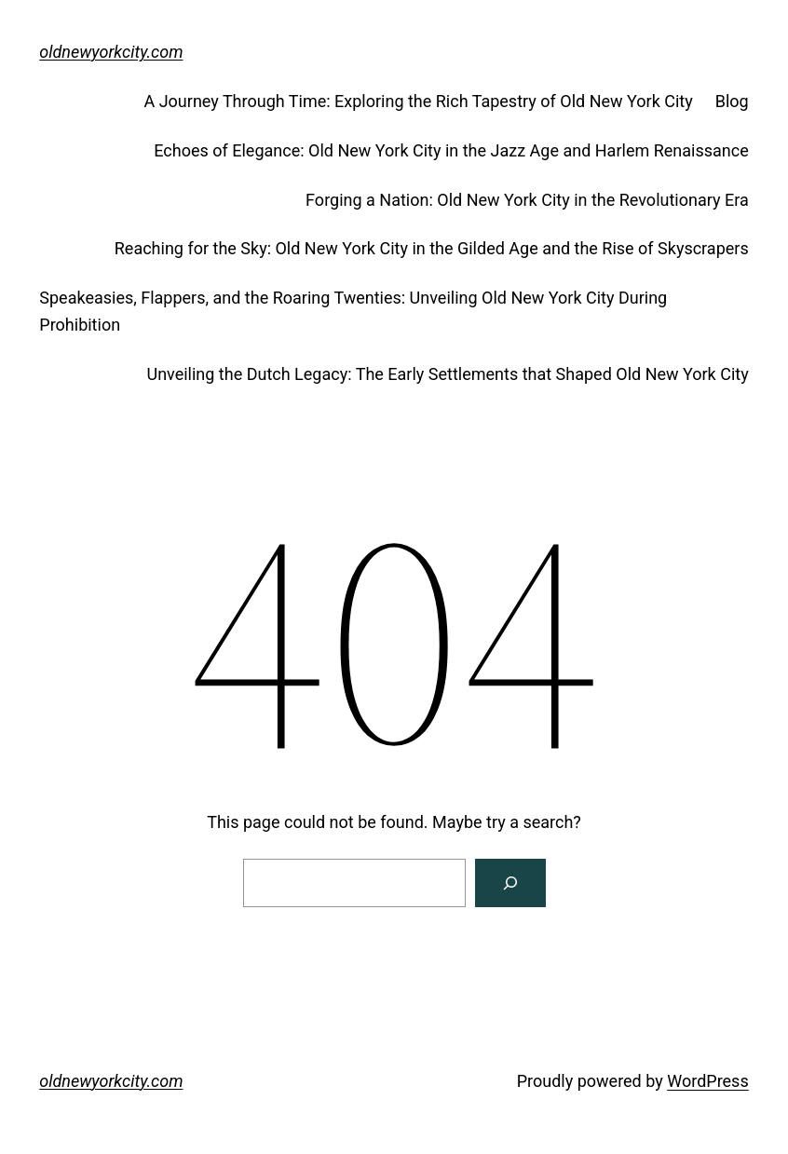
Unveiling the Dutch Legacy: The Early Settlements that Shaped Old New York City (447, 374)
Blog (732, 101)
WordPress (707, 1081)
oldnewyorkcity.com (111, 51)
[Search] (510, 883)
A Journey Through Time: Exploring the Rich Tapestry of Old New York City (417, 101)
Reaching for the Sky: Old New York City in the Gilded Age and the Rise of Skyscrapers (432, 248)
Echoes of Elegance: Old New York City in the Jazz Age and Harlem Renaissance (451, 150)
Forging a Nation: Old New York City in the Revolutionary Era (527, 200)
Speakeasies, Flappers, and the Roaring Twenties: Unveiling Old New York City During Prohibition (353, 311)
